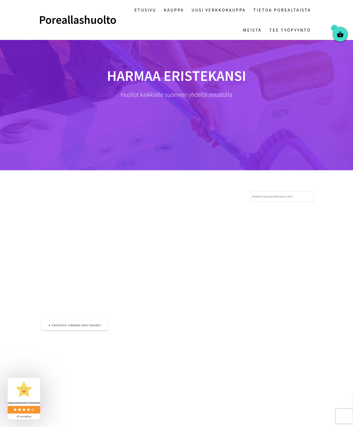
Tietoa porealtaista (282, 10)
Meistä (252, 30)
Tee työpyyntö (290, 30)
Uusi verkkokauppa (218, 10)
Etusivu (145, 10)
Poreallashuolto (77, 20)
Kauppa (174, 10)
